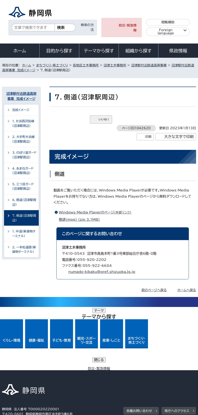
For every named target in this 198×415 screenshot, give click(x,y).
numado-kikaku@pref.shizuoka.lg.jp (101, 271)
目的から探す (59, 50)
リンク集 (112, 378)
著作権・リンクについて (22, 373)
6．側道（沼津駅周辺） (24, 202)
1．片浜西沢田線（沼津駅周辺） (23, 123)
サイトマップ (142, 378)
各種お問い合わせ (139, 347)
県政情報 (178, 50)
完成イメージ (20, 109)
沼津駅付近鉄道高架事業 (149, 65)
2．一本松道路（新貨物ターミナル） (24, 249)
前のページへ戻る (154, 290)
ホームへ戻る (186, 290)
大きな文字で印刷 (179, 136)
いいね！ (104, 119)
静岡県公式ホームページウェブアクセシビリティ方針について (48, 378)
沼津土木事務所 (114, 65)
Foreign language (166, 31)
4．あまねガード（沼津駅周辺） (23, 171)
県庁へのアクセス (177, 347)
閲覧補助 (167, 22)
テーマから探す (99, 50)
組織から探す (138, 50)
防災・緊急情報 (128, 28)
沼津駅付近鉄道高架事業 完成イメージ (21, 96)
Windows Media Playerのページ (97, 212)
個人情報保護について (69, 373)
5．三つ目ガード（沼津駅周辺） (23, 186)
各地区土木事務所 (86, 65)
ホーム (19, 50)
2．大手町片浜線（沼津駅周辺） (23, 139)
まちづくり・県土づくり (52, 65)
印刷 (148, 136)
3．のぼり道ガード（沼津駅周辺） (24, 155)
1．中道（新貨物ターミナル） (23, 234)
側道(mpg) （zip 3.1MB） (81, 219)
